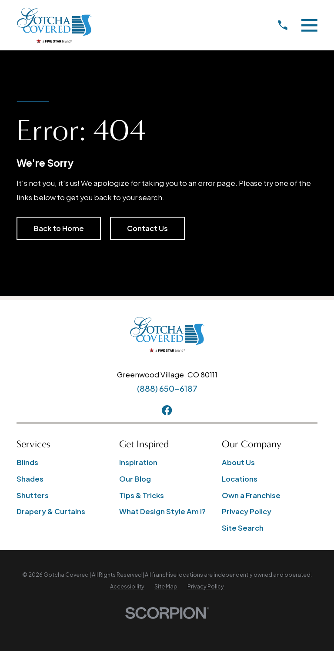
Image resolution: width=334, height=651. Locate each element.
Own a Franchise (251, 495)
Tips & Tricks (141, 495)
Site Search (243, 527)
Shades (30, 478)
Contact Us (147, 228)
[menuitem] (127, 586)
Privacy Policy (246, 511)
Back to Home (58, 228)
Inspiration (138, 462)
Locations (239, 478)
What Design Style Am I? (162, 511)
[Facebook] (167, 410)
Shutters (33, 495)
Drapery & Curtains (51, 511)
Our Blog (135, 478)
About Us (238, 462)
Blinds (27, 462)
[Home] (54, 25)
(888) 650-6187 (167, 388)
